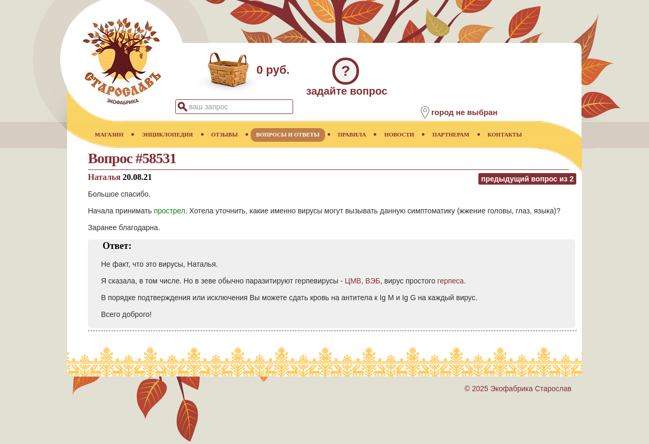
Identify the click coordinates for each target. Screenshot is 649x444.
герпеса (451, 281)
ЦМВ (353, 281)
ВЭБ (373, 281)
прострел (169, 211)
